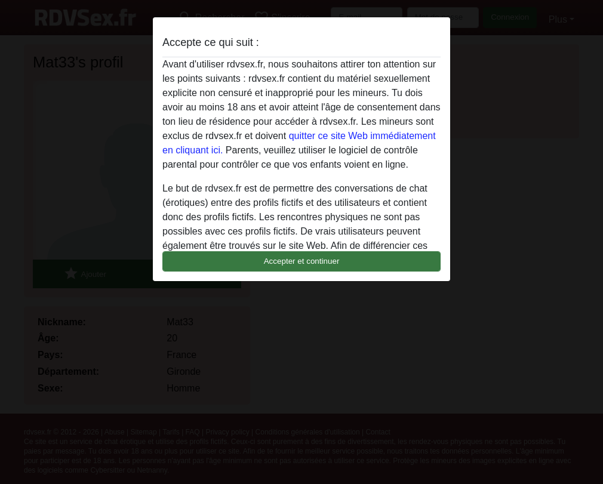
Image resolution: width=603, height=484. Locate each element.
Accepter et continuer (302, 261)
